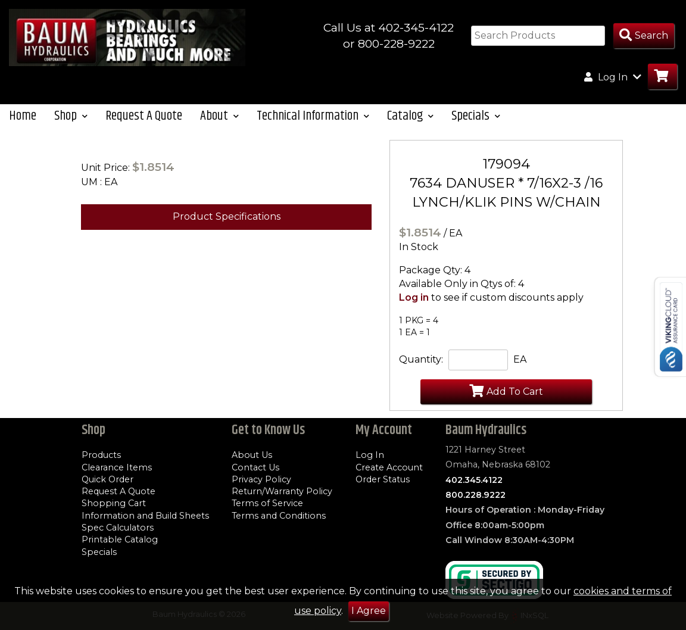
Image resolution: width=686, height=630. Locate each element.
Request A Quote (143, 115)
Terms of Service (267, 503)
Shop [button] (71, 115)
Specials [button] (475, 115)
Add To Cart (506, 390)
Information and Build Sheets (145, 515)
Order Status (383, 479)
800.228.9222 (475, 494)
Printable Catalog (120, 539)
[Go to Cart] (662, 76)
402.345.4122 (474, 480)
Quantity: (421, 359)
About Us (252, 455)
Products (101, 455)
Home (22, 115)
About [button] (219, 115)
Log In (370, 455)
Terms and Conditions (279, 515)
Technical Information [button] (313, 115)
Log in (414, 297)
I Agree (368, 610)
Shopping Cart (114, 503)
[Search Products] (643, 36)
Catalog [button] (410, 115)
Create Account (389, 467)
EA (519, 359)
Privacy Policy (261, 479)
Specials (99, 552)
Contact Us (255, 467)
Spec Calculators (118, 527)
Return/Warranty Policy (282, 491)
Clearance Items (117, 467)
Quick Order (107, 479)
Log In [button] (612, 77)
